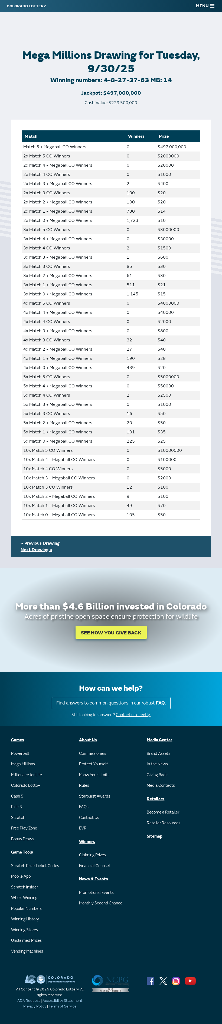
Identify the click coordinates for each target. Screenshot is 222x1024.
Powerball (20, 753)
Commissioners (92, 753)
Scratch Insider (24, 887)
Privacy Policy (34, 1006)
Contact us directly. (133, 714)
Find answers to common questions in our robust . (111, 703)
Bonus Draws (22, 839)
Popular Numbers (26, 908)
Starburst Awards (94, 796)
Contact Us (89, 817)
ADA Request (28, 1000)
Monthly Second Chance (100, 903)
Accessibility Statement (63, 1000)
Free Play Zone (24, 828)
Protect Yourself (93, 764)
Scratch (18, 817)
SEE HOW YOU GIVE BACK (111, 633)
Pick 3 (16, 806)
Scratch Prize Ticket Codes (35, 865)
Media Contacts (161, 785)
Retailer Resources (163, 823)
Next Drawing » (36, 549)
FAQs (84, 806)
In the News (157, 764)
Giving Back (157, 775)
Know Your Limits (94, 775)
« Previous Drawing (40, 543)
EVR (83, 828)
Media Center (159, 740)
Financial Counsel (94, 865)
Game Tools (22, 852)
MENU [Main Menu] (205, 6)
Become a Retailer (163, 812)
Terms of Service (63, 1006)
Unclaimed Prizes (26, 940)
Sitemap (154, 836)
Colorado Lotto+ (25, 785)
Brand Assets (158, 753)
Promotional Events (96, 892)
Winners (87, 841)
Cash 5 (17, 796)
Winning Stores (24, 930)
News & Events (93, 879)
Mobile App (21, 876)
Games (17, 740)
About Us (88, 740)
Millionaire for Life (26, 775)
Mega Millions (23, 764)
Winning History (25, 919)
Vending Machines (27, 951)
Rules (84, 785)
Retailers (155, 799)
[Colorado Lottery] (26, 6)
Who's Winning (24, 897)
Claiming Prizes (92, 855)
